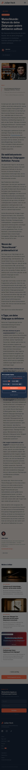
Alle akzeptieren (14, 388)
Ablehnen (14, 391)
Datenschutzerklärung (17, 378)
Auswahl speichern (14, 394)
